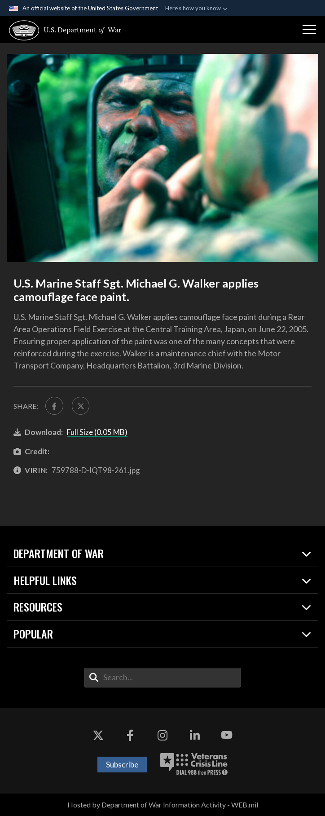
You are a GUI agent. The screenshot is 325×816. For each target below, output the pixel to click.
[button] (309, 30)
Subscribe (122, 764)
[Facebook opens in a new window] (130, 735)
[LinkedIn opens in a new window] (195, 735)
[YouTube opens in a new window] (226, 735)
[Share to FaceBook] (54, 406)
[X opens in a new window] (98, 735)
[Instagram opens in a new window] (162, 735)
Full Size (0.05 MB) (97, 432)
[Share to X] (81, 406)
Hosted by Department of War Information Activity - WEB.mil (162, 804)
